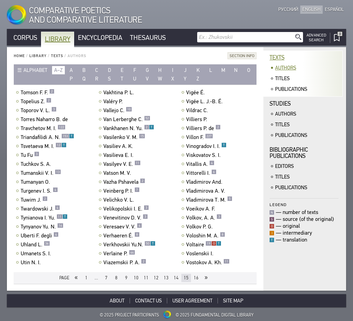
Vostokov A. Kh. (208, 262)
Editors (284, 166)
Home (19, 56)
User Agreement (192, 301)
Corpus (25, 38)
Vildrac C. (198, 110)
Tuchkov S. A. (37, 164)
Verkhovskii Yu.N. (129, 245)
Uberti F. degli (40, 236)
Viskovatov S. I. (204, 155)
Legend (278, 204)
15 (186, 277)
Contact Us (148, 301)
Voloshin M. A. (205, 236)
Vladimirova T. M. (209, 200)
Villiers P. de (203, 128)
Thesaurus (148, 38)
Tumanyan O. (36, 182)
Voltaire (203, 245)
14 (176, 277)
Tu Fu (30, 155)
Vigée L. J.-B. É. (205, 101)
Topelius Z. (36, 101)
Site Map (233, 301)
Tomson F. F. (37, 92)
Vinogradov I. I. (206, 146)
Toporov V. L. (39, 110)
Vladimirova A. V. (206, 191)
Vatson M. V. (118, 173)
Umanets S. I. (37, 253)
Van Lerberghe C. (126, 119)
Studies (280, 103)
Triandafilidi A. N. (47, 137)
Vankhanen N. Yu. (128, 128)
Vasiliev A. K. (119, 146)
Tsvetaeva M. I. (44, 146)
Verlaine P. (119, 253)
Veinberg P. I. (121, 191)
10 (136, 277)
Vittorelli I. (201, 173)
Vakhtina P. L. (119, 92)
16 (196, 277)
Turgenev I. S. (39, 191)
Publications (291, 89)
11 (146, 277)
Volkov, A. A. (204, 218)
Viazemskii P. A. (124, 262)
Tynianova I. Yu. (44, 218)
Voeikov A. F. (201, 209)
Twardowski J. (40, 209)
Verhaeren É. (121, 236)
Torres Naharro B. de (45, 119)
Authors (285, 68)
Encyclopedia (100, 38)
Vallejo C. (117, 110)
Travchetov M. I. (43, 128)
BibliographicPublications (289, 153)
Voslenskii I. (200, 253)
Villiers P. (197, 119)
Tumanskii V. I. (41, 173)
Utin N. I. (31, 262)
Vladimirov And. (205, 182)
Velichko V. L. (119, 200)
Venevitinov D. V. (125, 218)
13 (166, 277)
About (117, 301)
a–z (58, 70)
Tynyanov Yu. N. (42, 227)
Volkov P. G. (200, 227)
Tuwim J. (34, 200)
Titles (282, 78)
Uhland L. (35, 245)
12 (156, 277)
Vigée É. (196, 92)
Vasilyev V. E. (122, 164)
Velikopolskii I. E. (126, 209)
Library (57, 39)
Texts (57, 56)
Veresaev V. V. (122, 227)
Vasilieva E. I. (119, 155)
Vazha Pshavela (124, 182)
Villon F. (199, 137)
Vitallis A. (200, 164)
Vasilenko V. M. (124, 137)
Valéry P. (113, 101)
